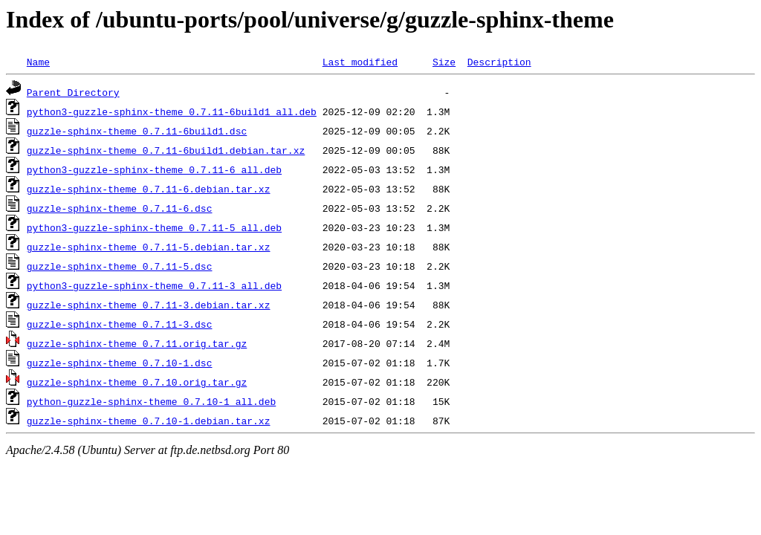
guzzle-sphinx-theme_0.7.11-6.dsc (120, 208)
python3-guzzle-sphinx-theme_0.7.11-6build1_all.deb (172, 111)
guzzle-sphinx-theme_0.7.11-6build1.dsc (137, 130)
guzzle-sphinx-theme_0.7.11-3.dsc (120, 324)
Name (38, 61)
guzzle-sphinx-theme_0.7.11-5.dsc (120, 266)
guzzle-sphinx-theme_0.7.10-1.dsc (120, 362)
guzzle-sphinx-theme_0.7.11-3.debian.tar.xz (149, 304)
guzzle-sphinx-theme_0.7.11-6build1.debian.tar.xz (166, 150)
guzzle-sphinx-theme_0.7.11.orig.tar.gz (137, 343)
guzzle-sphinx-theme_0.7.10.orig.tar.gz (137, 382)
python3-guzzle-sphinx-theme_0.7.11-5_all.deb (154, 227)
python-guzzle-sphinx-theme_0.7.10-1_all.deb (151, 401)
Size (444, 61)
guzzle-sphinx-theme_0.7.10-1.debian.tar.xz (149, 420)
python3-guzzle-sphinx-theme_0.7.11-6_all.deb (154, 169)
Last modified (360, 61)
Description (499, 61)
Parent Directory (73, 92)
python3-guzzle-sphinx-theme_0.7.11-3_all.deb (154, 285)
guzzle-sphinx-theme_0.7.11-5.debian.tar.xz (149, 246)
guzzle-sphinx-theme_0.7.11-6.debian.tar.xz (149, 188)
